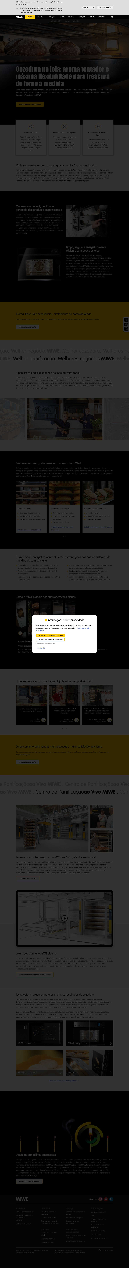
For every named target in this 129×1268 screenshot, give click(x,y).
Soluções (30, 17)
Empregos (81, 17)
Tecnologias (51, 17)
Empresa (71, 17)
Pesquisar (100, 17)
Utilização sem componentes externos (50, 639)
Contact (91, 17)
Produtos (40, 17)
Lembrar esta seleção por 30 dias (46, 643)
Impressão (41, 648)
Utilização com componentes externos (50, 635)
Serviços (62, 17)
